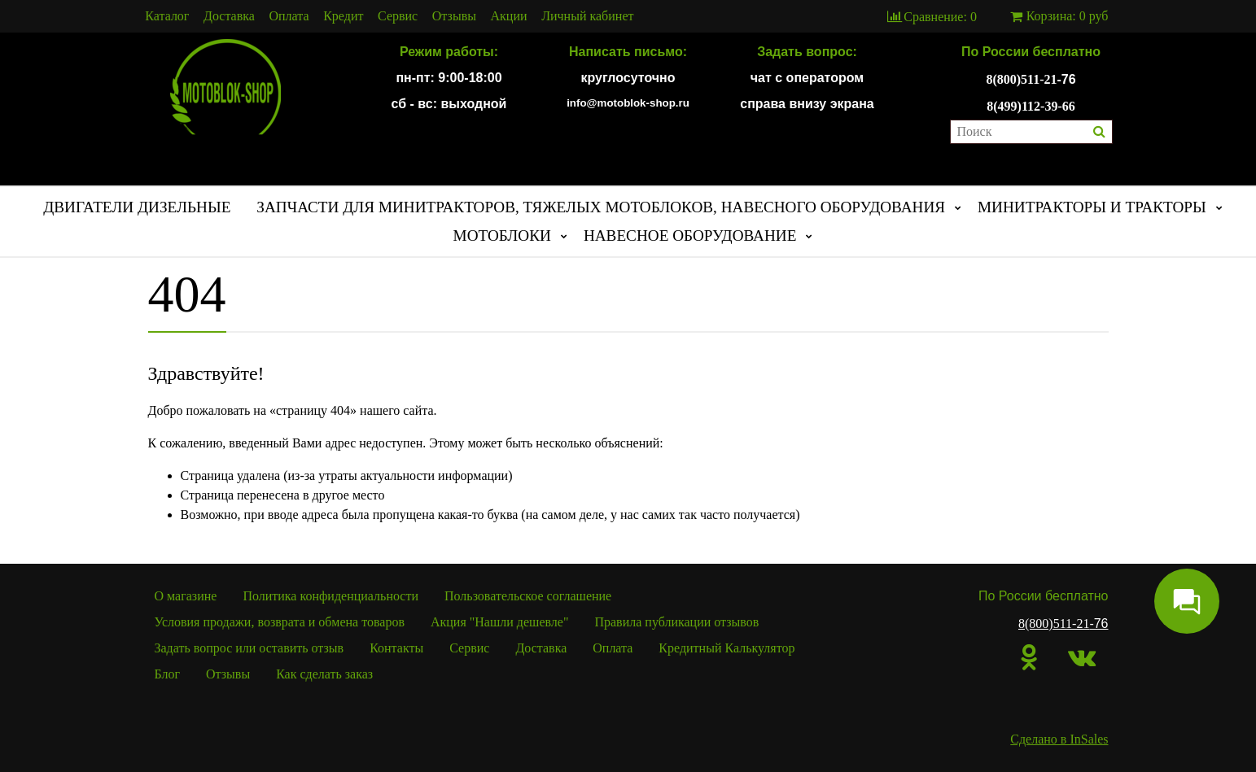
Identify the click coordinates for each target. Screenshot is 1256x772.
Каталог (167, 16)
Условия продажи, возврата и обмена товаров (280, 622)
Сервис (398, 16)
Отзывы (454, 16)
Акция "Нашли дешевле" (500, 622)
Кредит (343, 16)
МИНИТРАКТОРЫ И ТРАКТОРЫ (1092, 207)
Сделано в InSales (1059, 739)
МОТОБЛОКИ (502, 235)
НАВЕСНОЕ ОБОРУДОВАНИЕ (690, 235)
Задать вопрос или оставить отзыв (249, 648)
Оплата (289, 16)
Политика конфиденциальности (330, 596)
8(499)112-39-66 (1030, 106)
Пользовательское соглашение (527, 596)
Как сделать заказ (324, 674)
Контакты (396, 648)
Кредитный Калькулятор (726, 648)
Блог (168, 674)
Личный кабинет (587, 16)
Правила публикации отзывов (676, 622)
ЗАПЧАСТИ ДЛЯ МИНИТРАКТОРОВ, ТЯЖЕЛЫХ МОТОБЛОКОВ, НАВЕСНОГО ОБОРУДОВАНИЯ (600, 207)
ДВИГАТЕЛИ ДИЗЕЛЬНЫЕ (136, 207)
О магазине (186, 596)
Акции (509, 16)
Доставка (229, 16)
